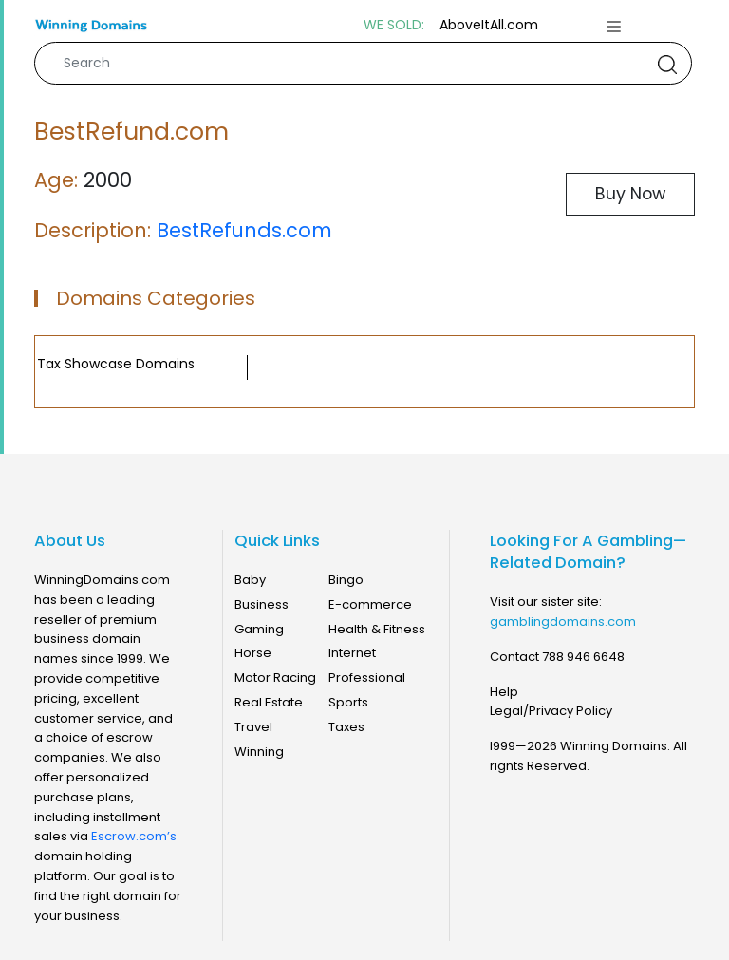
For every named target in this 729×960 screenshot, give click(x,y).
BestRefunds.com (244, 230)
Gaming (259, 629)
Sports (348, 702)
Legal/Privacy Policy (551, 711)
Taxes (346, 727)
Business (261, 604)
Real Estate (268, 702)
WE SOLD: (394, 25)
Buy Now (630, 193)
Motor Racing (275, 677)
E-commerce (370, 604)
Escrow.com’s (134, 836)
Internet (352, 653)
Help (504, 692)
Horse (252, 653)
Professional (366, 677)
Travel (253, 727)
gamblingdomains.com (563, 621)
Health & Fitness (376, 629)
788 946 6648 (583, 657)
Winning (259, 752)
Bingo (346, 580)
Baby (250, 580)
